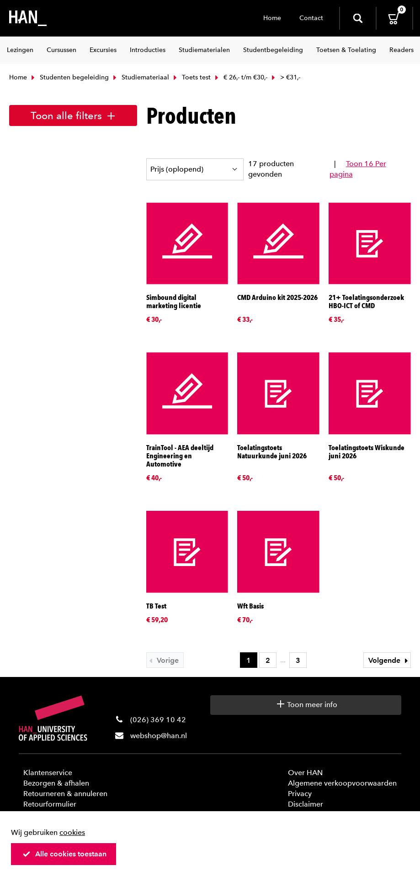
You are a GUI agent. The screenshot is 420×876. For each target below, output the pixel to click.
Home (272, 18)
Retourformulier (49, 804)
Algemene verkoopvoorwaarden (342, 783)
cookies (72, 832)
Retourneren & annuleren (65, 793)
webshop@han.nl (158, 735)
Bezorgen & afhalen (56, 783)
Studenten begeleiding (69, 77)
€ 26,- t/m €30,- (240, 77)
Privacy (300, 793)
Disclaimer (305, 804)
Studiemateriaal (140, 77)
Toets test (191, 77)
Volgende (389, 660)
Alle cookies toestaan (64, 854)
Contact (311, 18)
